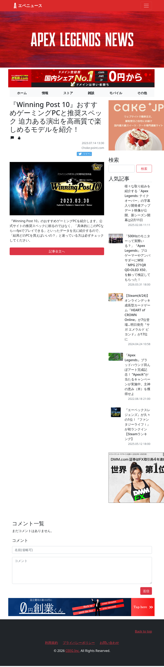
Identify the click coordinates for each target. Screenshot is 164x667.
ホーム (22, 93)
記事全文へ (57, 251)
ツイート (85, 154)
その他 (142, 93)
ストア (68, 93)
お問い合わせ (109, 642)
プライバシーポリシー (79, 642)
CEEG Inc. (73, 650)
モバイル (115, 93)
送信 (146, 591)
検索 (144, 168)
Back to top (143, 631)
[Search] (122, 168)
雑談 (91, 93)
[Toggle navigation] (146, 6)
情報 (45, 93)
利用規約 (51, 642)
